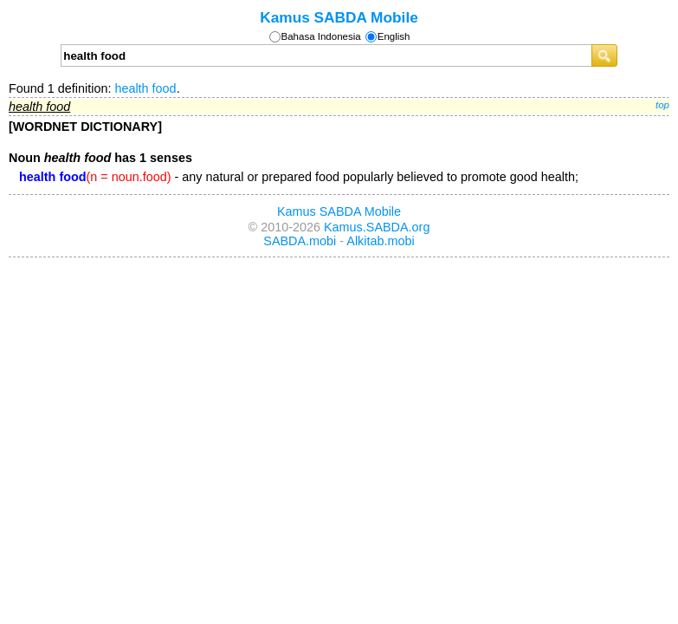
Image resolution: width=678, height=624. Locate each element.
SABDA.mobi (299, 241)
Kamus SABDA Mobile (339, 17)
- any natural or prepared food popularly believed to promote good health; (298, 177)
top (662, 105)
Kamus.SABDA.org (376, 227)
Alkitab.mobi (380, 241)
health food (145, 88)
